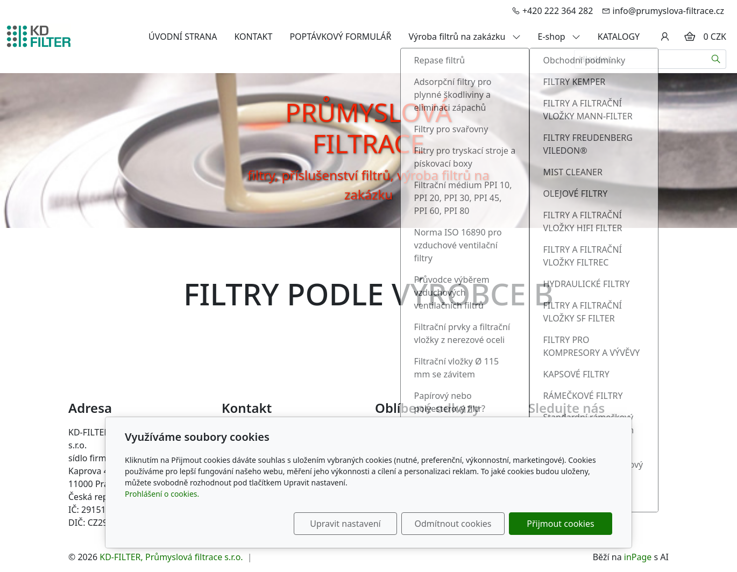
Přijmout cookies (560, 524)
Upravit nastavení (345, 524)
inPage (638, 557)
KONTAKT (253, 36)
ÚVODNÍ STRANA (182, 36)
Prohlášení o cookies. (162, 494)
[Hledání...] (640, 59)
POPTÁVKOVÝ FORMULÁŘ (340, 36)
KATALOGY (619, 36)
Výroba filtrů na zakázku (465, 36)
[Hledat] (716, 59)
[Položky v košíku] (690, 36)
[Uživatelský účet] (665, 36)
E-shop (559, 36)
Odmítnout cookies (453, 524)
